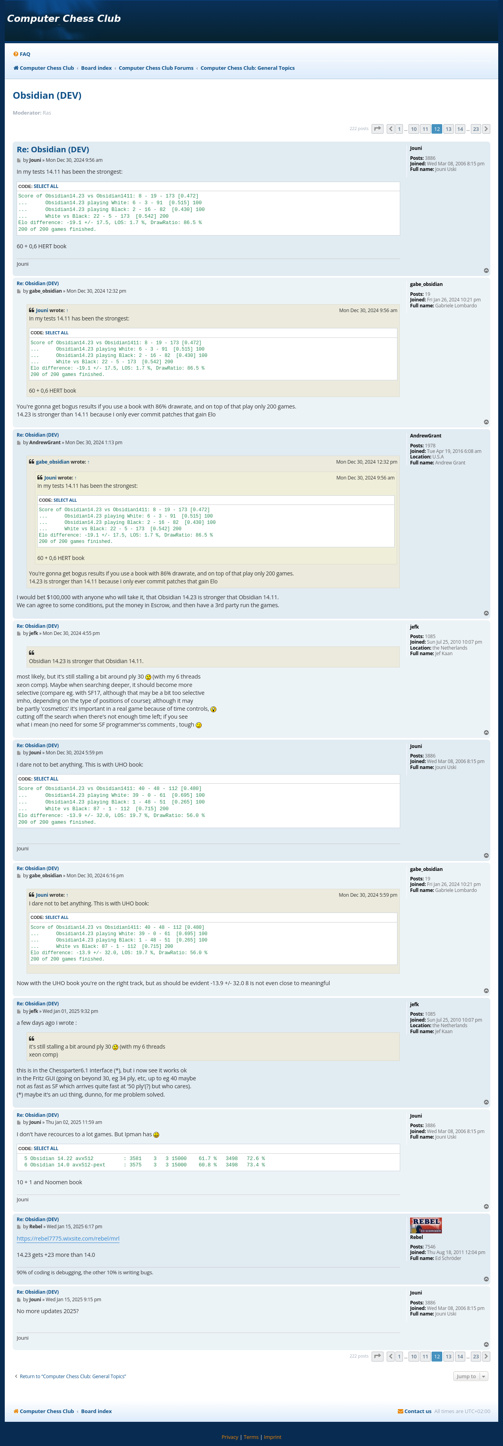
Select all (46, 186)
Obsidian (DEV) (47, 95)
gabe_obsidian (52, 461)
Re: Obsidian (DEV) (53, 149)
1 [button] (399, 128)
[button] (378, 129)
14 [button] (460, 128)
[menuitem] (21, 54)
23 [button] (476, 128)
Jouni (42, 310)
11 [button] (425, 128)
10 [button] (413, 128)
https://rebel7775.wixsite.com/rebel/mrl (68, 1238)
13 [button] (448, 128)
